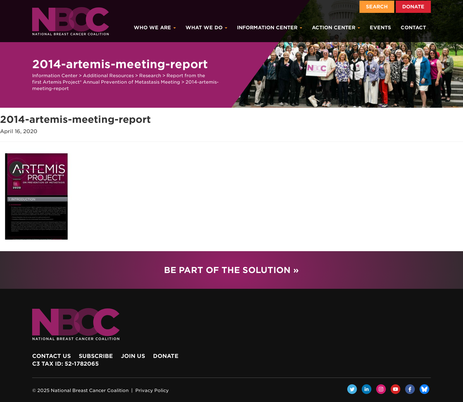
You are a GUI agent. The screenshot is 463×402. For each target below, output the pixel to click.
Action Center (336, 28)
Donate (413, 7)
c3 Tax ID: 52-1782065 (65, 364)
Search (377, 7)
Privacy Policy (152, 390)
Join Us (133, 356)
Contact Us (51, 356)
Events (380, 28)
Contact (413, 28)
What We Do (206, 28)
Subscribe (96, 356)
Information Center (269, 28)
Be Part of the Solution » (231, 270)
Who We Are (155, 28)
